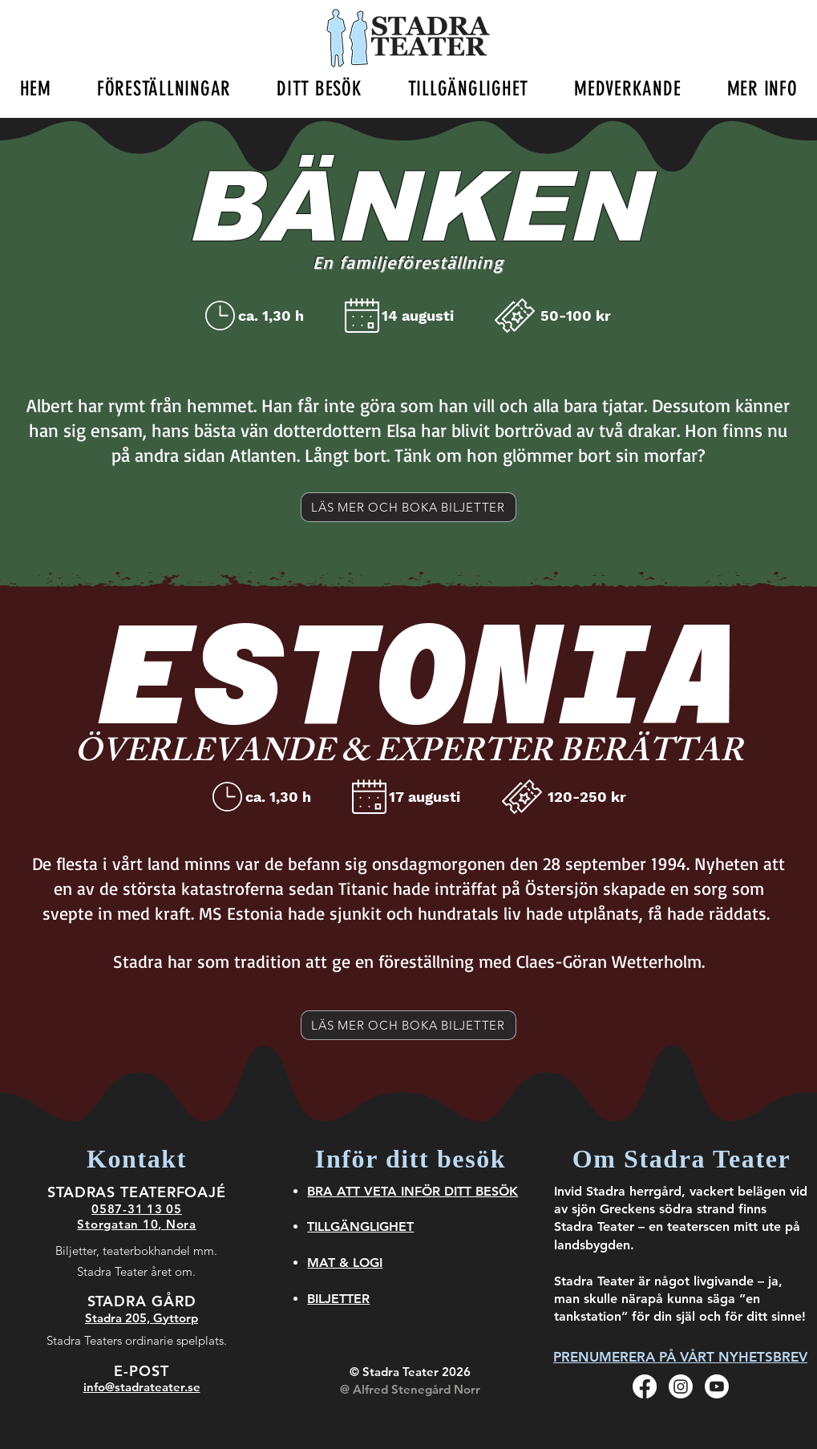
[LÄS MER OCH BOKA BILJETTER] (408, 507)
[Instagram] (681, 1386)
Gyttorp (175, 1318)
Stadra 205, (119, 1318)
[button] (163, 88)
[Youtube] (717, 1386)
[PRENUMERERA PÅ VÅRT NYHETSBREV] (680, 1357)
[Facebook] (645, 1386)
